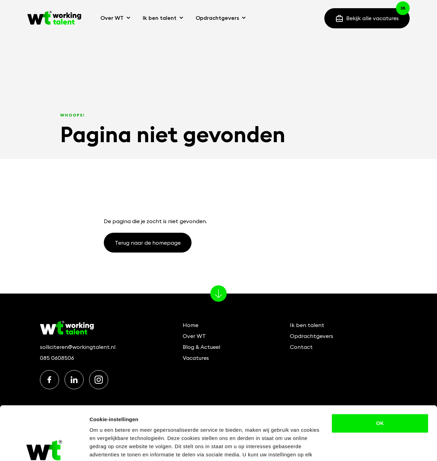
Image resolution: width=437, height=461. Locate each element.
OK (380, 389)
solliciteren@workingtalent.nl (77, 346)
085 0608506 (57, 357)
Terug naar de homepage (148, 242)
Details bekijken (109, 447)
